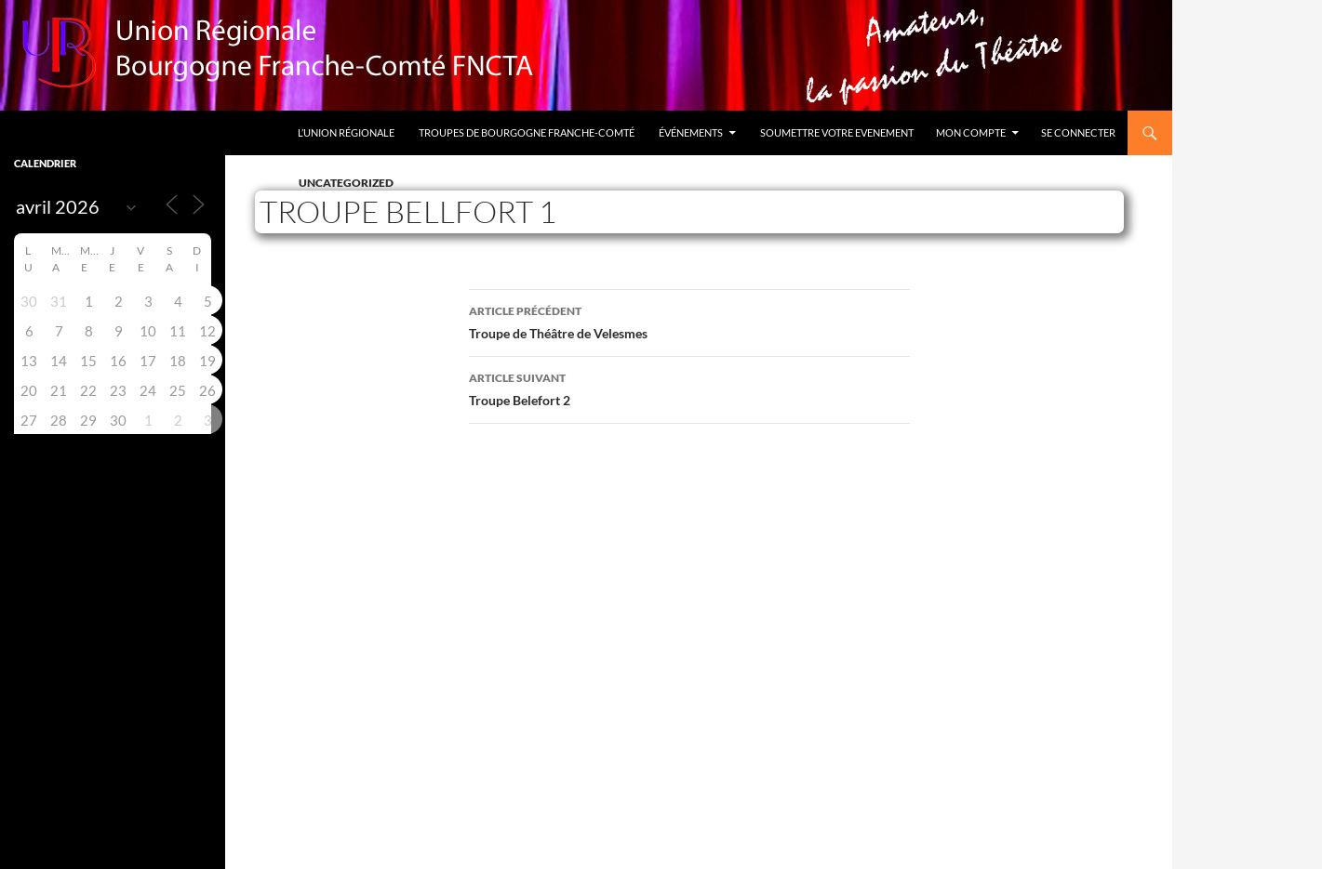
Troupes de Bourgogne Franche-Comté (526, 132)
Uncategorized (346, 183)
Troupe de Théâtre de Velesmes (689, 320)
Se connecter (1078, 132)
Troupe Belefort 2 (689, 387)
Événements (691, 132)
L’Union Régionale (346, 132)
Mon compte (971, 132)
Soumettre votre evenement (837, 132)
